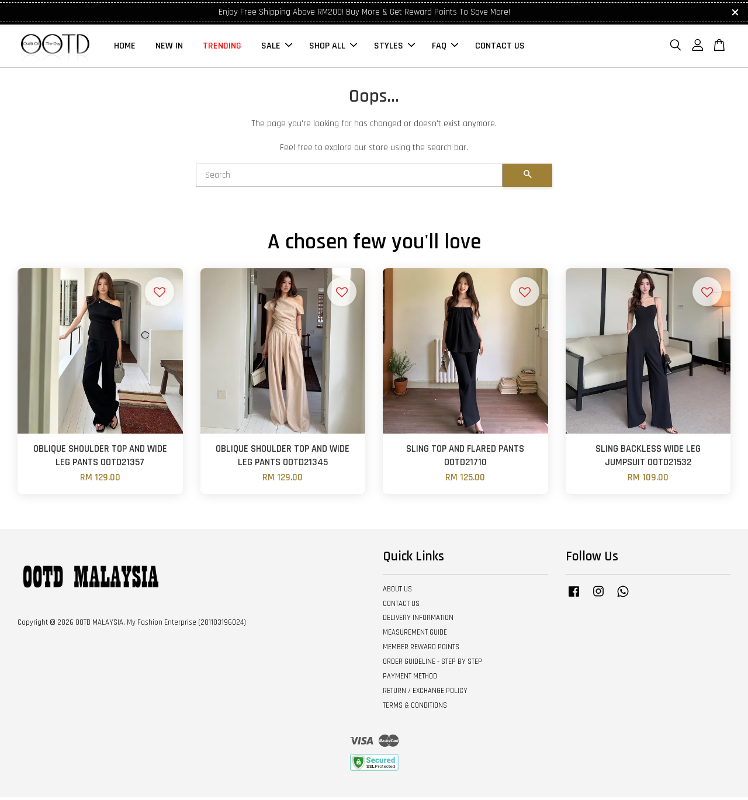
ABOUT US (397, 591)
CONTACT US (500, 47)
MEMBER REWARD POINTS (421, 649)
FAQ (445, 47)
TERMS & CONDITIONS (415, 707)
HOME (125, 47)
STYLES (394, 47)
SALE (276, 47)
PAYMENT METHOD (410, 678)
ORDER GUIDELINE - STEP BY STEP (432, 664)
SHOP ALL (333, 47)
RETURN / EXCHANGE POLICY (425, 693)
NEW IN (169, 47)
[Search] (349, 178)
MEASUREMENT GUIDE (415, 635)
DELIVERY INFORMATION (418, 620)
